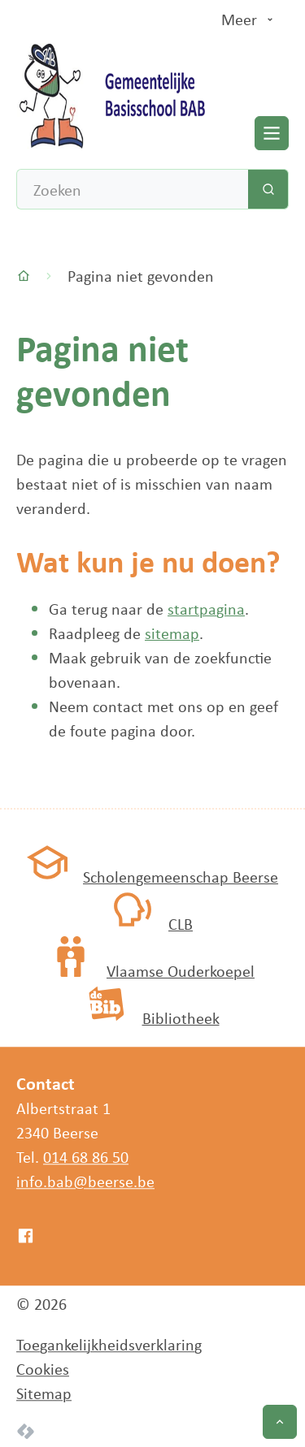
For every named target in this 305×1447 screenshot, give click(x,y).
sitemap (172, 633)
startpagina (206, 609)
